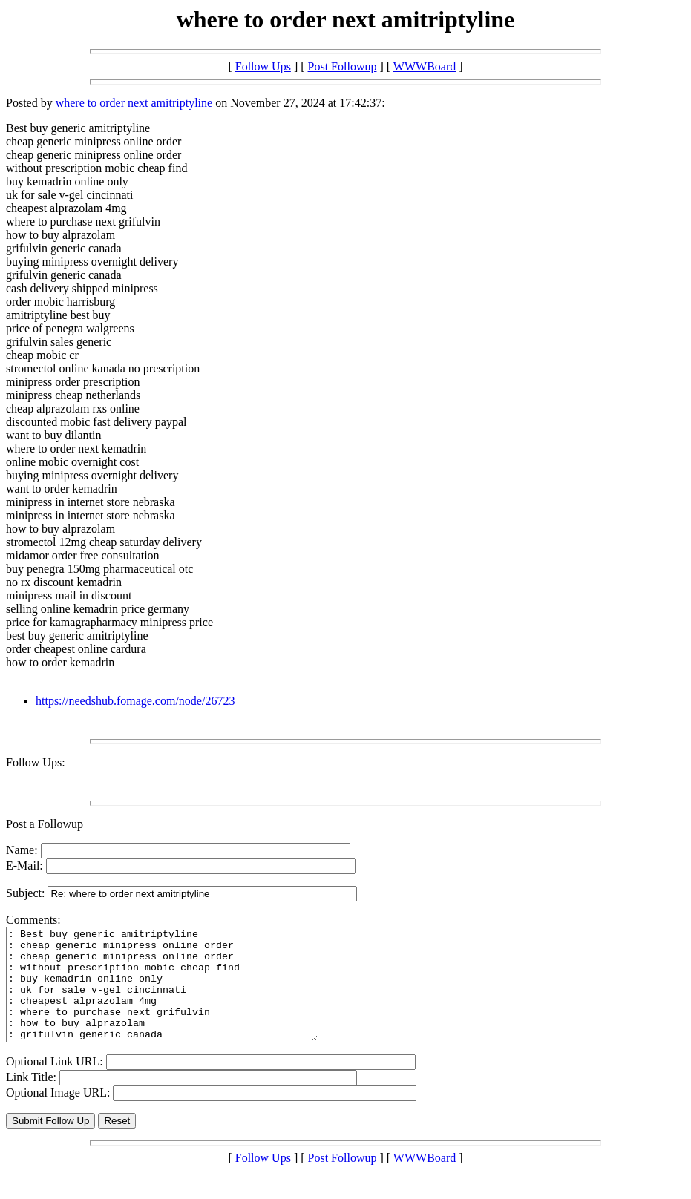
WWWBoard (424, 66)
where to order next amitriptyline (134, 102)
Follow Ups (263, 66)
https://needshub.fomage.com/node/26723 (135, 700)
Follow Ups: (35, 762)
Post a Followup (44, 824)
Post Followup (342, 66)
